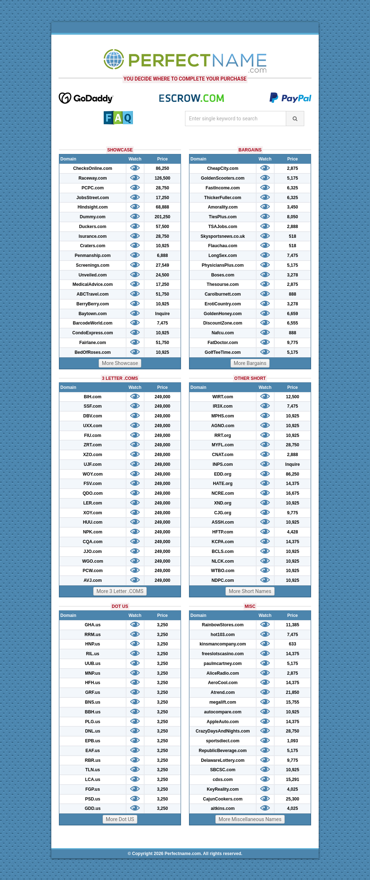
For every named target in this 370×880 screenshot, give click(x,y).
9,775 (292, 342)
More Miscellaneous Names (250, 819)
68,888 (162, 207)
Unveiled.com (92, 275)
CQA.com (93, 541)
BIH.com (93, 396)
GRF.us (92, 692)
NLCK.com (223, 561)
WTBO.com (223, 570)
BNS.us (92, 702)
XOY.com (92, 512)
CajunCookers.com (222, 799)
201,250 (162, 216)
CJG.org (222, 512)
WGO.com (92, 561)
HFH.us (92, 682)
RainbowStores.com (223, 624)
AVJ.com (92, 580)
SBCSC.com (222, 769)
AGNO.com (222, 425)
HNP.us (92, 644)
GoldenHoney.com (223, 313)
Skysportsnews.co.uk (223, 236)
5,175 (292, 178)
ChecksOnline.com (92, 168)
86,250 (162, 168)
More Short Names (250, 591)
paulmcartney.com (223, 663)
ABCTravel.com (93, 294)
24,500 (162, 275)
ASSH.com (223, 522)
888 (292, 294)
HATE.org (222, 483)
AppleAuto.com (223, 721)
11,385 (292, 624)
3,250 (162, 624)
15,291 (292, 779)
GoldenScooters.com (223, 178)
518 (292, 236)
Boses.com (222, 275)
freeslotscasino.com (223, 653)
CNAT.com (222, 454)
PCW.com (93, 570)
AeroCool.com (222, 682)
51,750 (162, 294)
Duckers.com (92, 226)
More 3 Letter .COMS (119, 591)
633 (292, 644)
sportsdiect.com (223, 740)
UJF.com (93, 464)
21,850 (292, 692)
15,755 (292, 702)
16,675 (292, 493)
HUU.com (92, 522)
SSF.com (92, 406)
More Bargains (250, 363)
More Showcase (120, 363)
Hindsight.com (93, 207)
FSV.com (92, 483)
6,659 (292, 313)
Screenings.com (92, 265)
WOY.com (93, 474)
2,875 (292, 168)
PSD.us (92, 799)
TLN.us (92, 769)
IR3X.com (223, 406)
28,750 (162, 187)
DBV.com (92, 415)
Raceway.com (92, 178)
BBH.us (92, 711)
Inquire (162, 313)
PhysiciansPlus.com (223, 265)
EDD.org (222, 474)
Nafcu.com (223, 332)
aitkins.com (223, 808)
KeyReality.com (222, 789)
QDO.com (93, 493)
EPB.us (92, 740)
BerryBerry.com (92, 303)
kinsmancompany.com (222, 644)
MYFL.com (223, 444)
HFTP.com (222, 532)
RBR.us (92, 760)
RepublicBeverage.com (223, 750)
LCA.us (92, 779)
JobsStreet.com (92, 197)
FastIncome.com (223, 187)
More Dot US (120, 819)
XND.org (222, 503)
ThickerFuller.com (222, 197)
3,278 (292, 275)
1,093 (292, 740)
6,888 (162, 255)
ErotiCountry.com (223, 303)
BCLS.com (223, 551)
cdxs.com (223, 779)
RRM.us (93, 634)
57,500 (162, 226)
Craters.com (92, 245)
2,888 (292, 226)
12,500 (292, 396)
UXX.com (92, 425)
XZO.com (92, 454)
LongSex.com (222, 255)
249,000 (162, 396)
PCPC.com (93, 187)
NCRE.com (222, 493)
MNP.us (92, 673)
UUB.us (92, 663)
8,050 (292, 216)
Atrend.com (223, 692)
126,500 (162, 178)
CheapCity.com (222, 168)
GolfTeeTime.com (223, 352)
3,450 (292, 207)
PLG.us (92, 721)
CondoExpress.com (92, 332)
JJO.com (92, 551)
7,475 (162, 323)
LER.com (92, 503)
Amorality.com (222, 207)
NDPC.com (222, 580)
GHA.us (92, 624)
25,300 (292, 799)
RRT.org (222, 435)
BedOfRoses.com (92, 352)
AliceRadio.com (222, 673)
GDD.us (92, 808)
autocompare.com (222, 711)
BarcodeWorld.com (92, 323)
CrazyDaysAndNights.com (222, 731)
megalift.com (222, 702)
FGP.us (92, 789)
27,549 (162, 265)
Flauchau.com (222, 245)
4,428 (292, 532)
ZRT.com (92, 444)
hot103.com (223, 634)
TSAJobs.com (222, 226)
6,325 (292, 187)
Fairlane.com (92, 342)
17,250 (162, 197)
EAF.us (92, 750)
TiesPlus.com (223, 216)
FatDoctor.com (222, 342)
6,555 (292, 323)
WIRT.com (222, 396)
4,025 (292, 789)
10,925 (162, 245)
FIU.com (92, 435)
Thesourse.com (223, 284)
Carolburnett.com (223, 294)
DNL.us (92, 731)
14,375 (292, 483)
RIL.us (92, 653)
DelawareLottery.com (223, 760)
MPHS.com (222, 415)
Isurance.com (93, 236)
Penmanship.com (93, 255)
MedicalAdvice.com (93, 284)
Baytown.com (92, 313)
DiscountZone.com (222, 323)
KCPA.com (223, 541)
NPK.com (92, 532)
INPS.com (222, 464)
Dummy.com (93, 216)
